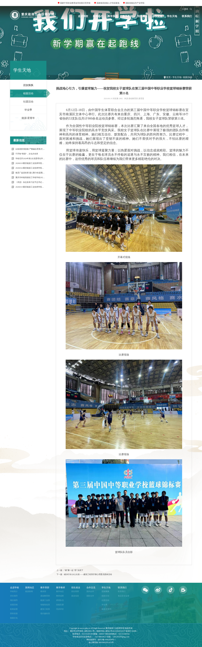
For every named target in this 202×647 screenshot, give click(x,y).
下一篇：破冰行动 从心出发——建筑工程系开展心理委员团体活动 (84, 574)
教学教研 (127, 16)
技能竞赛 (60, 605)
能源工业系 (45, 600)
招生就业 (142, 16)
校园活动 (187, 77)
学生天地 (172, 16)
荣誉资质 (14, 613)
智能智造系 (45, 605)
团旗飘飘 (28, 85)
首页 (168, 77)
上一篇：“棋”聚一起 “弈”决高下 (69, 570)
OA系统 (185, 9)
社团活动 (28, 101)
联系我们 (187, 16)
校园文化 (14, 618)
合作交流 (157, 16)
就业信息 (75, 596)
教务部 (43, 591)
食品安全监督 (123, 596)
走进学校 (83, 16)
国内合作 (90, 591)
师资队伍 (60, 600)
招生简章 (75, 591)
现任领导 (14, 600)
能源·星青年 (28, 118)
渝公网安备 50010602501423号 (101, 642)
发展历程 (14, 605)
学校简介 (14, 591)
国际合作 (90, 596)
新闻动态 (98, 16)
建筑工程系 (45, 609)
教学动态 (60, 591)
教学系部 (113, 16)
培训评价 (60, 609)
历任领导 (14, 596)
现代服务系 (45, 613)
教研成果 (60, 596)
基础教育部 (45, 596)
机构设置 (14, 609)
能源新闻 (29, 591)
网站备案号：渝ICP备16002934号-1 (101, 639)
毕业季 (28, 109)
